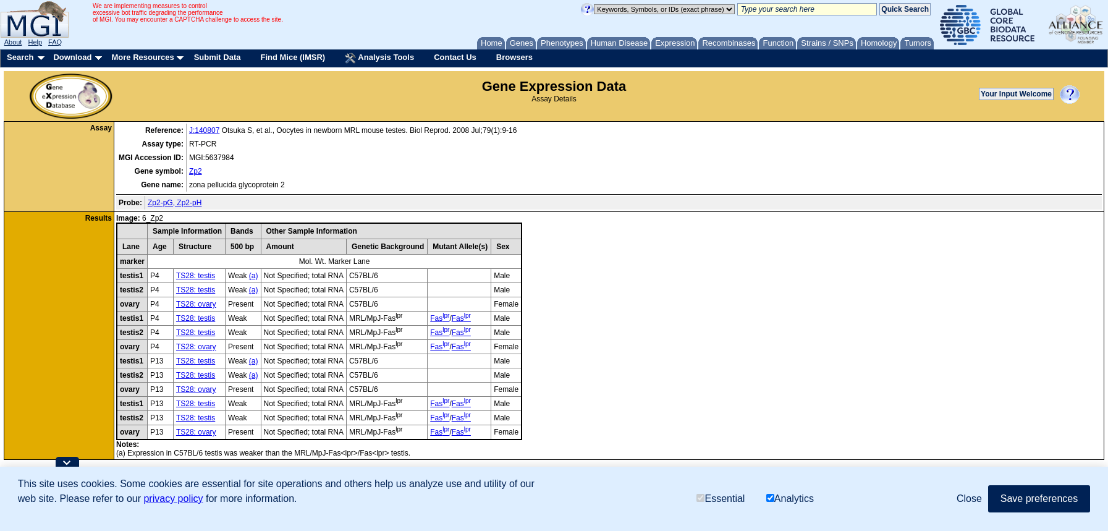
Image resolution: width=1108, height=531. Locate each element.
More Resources (142, 57)
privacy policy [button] (173, 498)
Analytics (790, 498)
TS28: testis (195, 275)
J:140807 (204, 130)
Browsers (514, 57)
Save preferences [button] (1039, 498)
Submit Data (217, 57)
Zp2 (195, 171)
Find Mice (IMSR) (292, 57)
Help (35, 42)
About (13, 42)
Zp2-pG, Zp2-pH (174, 202)
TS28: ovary (196, 304)
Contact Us (455, 57)
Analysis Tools (379, 58)
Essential (720, 498)
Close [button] (969, 498)
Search (20, 57)
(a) (253, 275)
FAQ (55, 42)
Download (72, 57)
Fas (439, 318)
